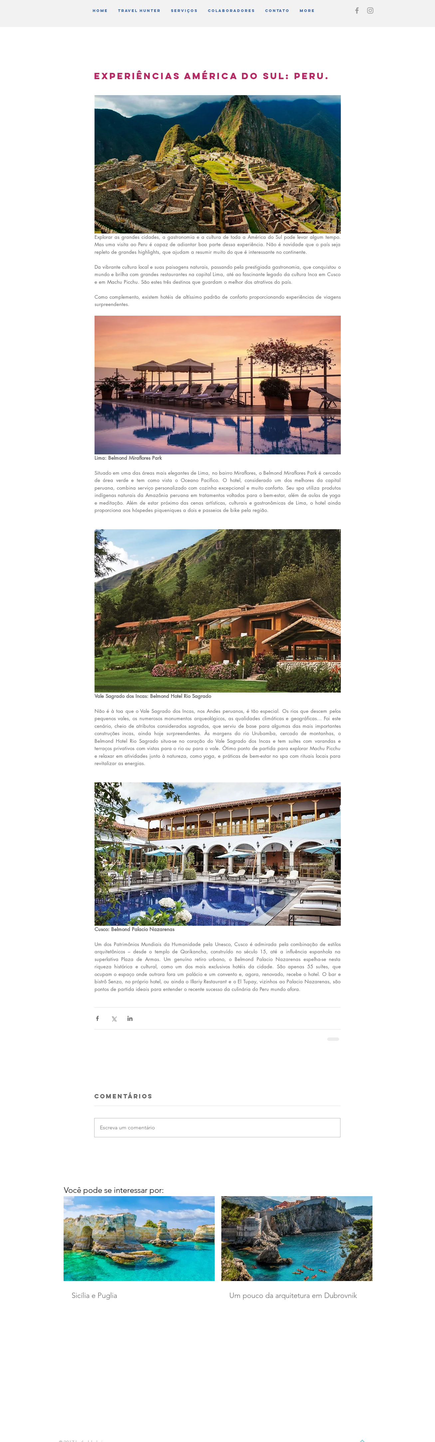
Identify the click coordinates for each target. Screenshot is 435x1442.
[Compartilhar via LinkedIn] (130, 1018)
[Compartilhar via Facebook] (97, 1018)
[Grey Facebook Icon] (357, 10)
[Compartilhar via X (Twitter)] (113, 1018)
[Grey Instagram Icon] (370, 10)
